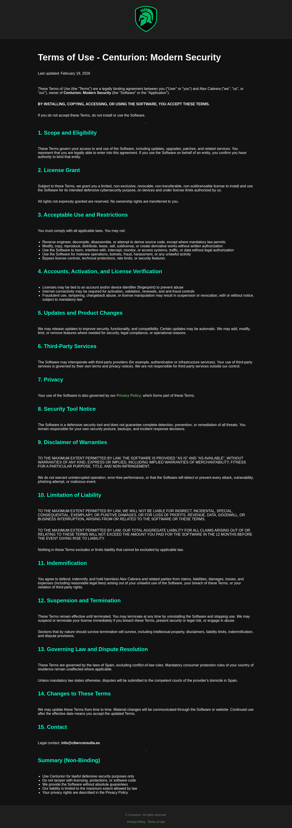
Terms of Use (156, 821)
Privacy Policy (136, 821)
